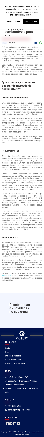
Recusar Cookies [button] (13, 21)
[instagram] (11, 425)
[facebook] (7, 425)
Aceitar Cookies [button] (31, 21)
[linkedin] (15, 425)
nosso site (6, 276)
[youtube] (18, 425)
